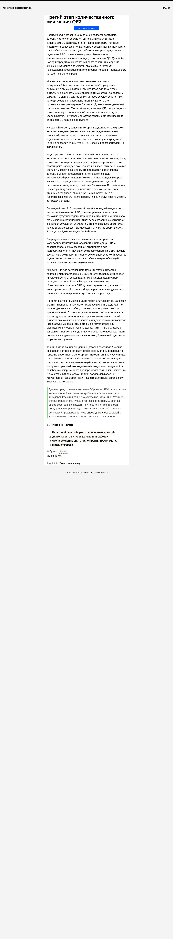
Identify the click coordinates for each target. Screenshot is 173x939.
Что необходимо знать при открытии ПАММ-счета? (84, 440)
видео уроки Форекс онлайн (103, 412)
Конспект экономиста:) (17, 7)
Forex (63, 451)
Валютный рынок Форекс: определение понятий (83, 432)
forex (58, 455)
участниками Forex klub (78, 42)
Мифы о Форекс (62, 444)
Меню (166, 7)
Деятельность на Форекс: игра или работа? (80, 436)
